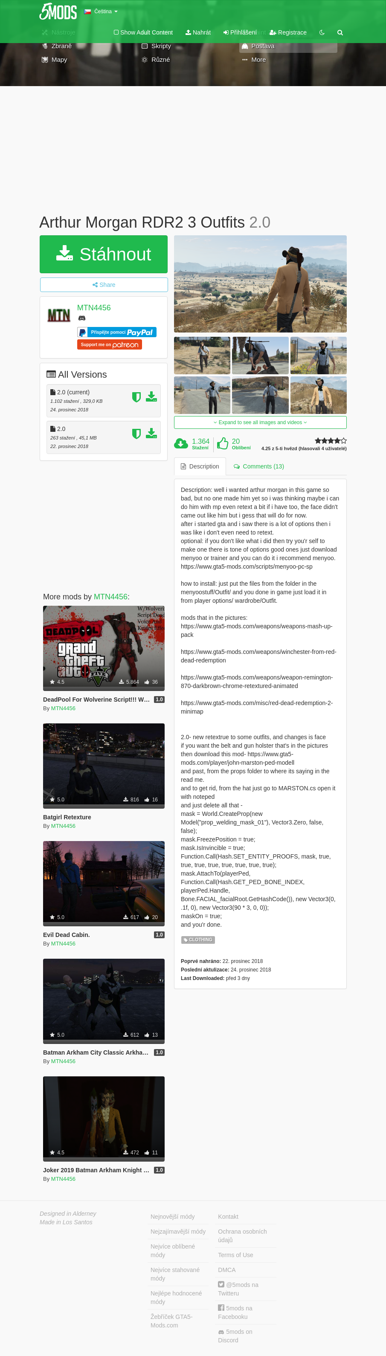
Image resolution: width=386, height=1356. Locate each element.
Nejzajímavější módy (178, 1231)
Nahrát (198, 32)
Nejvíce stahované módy (175, 1274)
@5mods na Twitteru (238, 1289)
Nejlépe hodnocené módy (176, 1297)
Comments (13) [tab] (259, 466)
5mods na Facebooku (235, 1312)
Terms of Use (235, 1255)
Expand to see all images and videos (260, 422)
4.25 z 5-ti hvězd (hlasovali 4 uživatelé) (304, 448)
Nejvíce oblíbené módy (173, 1250)
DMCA (226, 1269)
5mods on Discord (235, 1336)
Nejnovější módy (173, 1216)
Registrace (288, 32)
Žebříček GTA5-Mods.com (172, 1321)
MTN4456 (94, 308)
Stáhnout (103, 254)
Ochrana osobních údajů (242, 1235)
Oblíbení (241, 447)
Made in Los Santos (66, 1222)
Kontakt (228, 1216)
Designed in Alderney (68, 1213)
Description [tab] (200, 466)
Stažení (200, 447)
